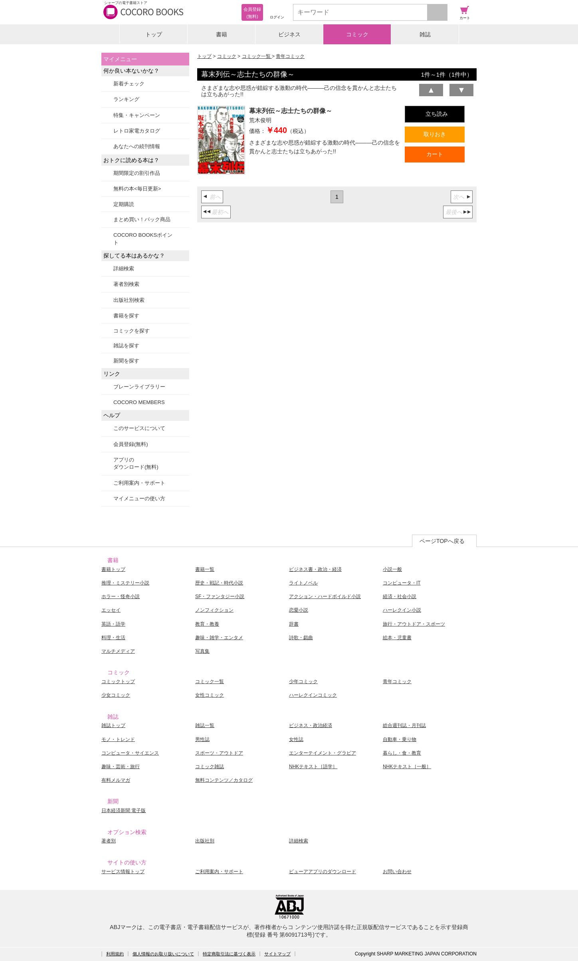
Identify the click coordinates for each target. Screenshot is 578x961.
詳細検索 (123, 268)
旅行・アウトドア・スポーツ (414, 624)
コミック (357, 34)
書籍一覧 (204, 569)
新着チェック (128, 84)
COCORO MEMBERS (139, 402)
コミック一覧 (257, 56)
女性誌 (296, 739)
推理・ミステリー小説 (125, 583)
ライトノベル (303, 583)
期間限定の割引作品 (136, 173)
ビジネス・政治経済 (310, 725)
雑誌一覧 (204, 725)
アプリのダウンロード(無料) (135, 463)
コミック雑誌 (209, 766)
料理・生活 (113, 637)
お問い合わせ (397, 871)
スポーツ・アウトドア (219, 753)
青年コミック (290, 56)
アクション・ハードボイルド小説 (325, 596)
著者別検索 (126, 284)
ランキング (126, 99)
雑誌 (425, 34)
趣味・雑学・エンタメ (219, 637)
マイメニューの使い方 (139, 498)
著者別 (108, 841)
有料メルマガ (115, 780)
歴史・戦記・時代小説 (219, 583)
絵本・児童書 (397, 637)
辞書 (294, 624)
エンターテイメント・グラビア (322, 753)
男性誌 (202, 739)
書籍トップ (113, 569)
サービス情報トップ (122, 871)
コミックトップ (118, 681)
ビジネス (289, 34)
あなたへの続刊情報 (136, 146)
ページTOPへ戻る (442, 541)
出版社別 (204, 841)
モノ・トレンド (118, 739)
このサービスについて (139, 428)
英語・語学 (113, 624)
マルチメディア (118, 651)
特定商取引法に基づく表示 (229, 953)
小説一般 (392, 569)
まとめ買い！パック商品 (141, 219)
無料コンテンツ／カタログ (224, 780)
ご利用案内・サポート (139, 483)
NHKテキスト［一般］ (407, 766)
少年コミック (303, 681)
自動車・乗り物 (399, 739)
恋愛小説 (298, 610)
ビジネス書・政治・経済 (315, 569)
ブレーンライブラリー (139, 387)
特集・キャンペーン (136, 115)
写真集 (202, 651)
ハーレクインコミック (313, 695)
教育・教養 (207, 624)
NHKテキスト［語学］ (313, 766)
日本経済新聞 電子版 (123, 810)
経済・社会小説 (399, 596)
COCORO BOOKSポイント (142, 238)
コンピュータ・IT (402, 583)
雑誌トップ (113, 725)
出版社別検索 (128, 300)
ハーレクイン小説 (402, 610)
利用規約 (115, 953)
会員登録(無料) (130, 444)
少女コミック (115, 695)
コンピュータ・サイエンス (130, 753)
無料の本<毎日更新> (137, 189)
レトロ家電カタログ (136, 131)
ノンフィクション (214, 610)
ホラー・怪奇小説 (120, 596)
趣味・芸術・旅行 (120, 766)
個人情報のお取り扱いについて (163, 953)
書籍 (221, 34)
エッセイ (111, 610)
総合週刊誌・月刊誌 (404, 725)
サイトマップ (277, 953)
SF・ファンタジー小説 (219, 596)
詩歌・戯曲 (301, 637)
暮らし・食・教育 (402, 753)
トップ (153, 34)
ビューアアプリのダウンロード (322, 871)
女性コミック (209, 695)
